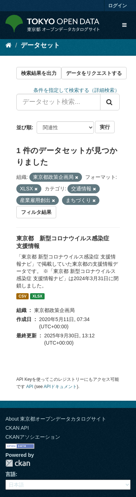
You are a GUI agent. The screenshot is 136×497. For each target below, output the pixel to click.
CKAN (17, 463)
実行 (105, 127)
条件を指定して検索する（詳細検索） (76, 90)
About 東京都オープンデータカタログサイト (55, 419)
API (29, 386)
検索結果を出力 (39, 73)
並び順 (24, 127)
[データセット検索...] (58, 102)
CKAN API (17, 428)
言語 (10, 474)
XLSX (37, 296)
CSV (22, 296)
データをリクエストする (94, 73)
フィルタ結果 (36, 212)
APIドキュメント (60, 386)
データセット (40, 45)
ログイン (117, 5)
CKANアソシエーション (32, 437)
